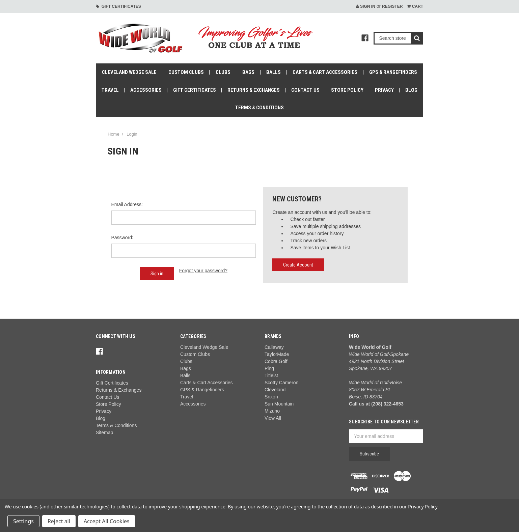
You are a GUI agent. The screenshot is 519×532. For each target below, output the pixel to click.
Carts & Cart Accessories (325, 72)
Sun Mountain (279, 404)
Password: (122, 237)
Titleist (271, 375)
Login (132, 134)
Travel (110, 90)
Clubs (223, 72)
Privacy (384, 90)
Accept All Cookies (107, 521)
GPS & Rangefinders (393, 72)
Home (113, 134)
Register (392, 6)
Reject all (59, 521)
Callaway (274, 347)
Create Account (298, 265)
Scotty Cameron (281, 382)
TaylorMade (277, 354)
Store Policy (347, 90)
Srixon (271, 396)
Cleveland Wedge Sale (129, 72)
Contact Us (305, 90)
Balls (273, 72)
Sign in (365, 6)
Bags (248, 72)
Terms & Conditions (259, 108)
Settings (23, 521)
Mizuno (272, 411)
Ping (269, 368)
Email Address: (127, 204)
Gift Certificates (118, 6)
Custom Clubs (186, 72)
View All (273, 418)
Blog (411, 90)
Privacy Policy (422, 506)
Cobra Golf (276, 361)
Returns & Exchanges (253, 90)
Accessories (146, 90)
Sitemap (104, 432)
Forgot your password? (203, 270)
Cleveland (275, 389)
